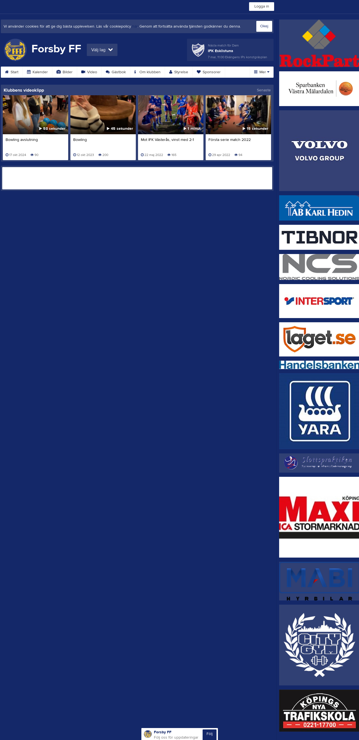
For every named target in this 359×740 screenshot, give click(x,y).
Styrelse (178, 72)
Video (89, 72)
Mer (261, 72)
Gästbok (116, 72)
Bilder (64, 72)
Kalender (37, 72)
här (134, 26)
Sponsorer (209, 72)
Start (11, 72)
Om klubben (147, 72)
